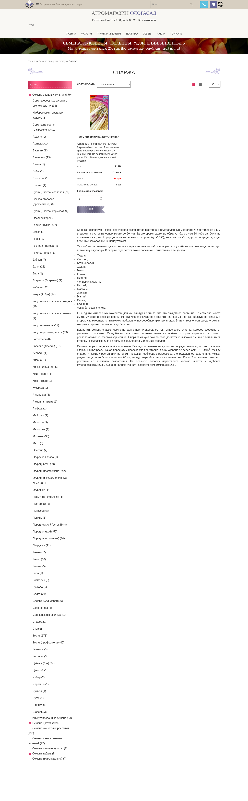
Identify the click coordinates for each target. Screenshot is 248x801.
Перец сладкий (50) (45, 531)
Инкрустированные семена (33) (52, 718)
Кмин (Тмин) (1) (42, 373)
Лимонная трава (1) (45, 401)
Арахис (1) (39, 136)
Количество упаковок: (90, 191)
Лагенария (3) (41, 394)
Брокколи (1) (41, 178)
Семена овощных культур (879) (52, 94)
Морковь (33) (41, 436)
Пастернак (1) (41, 503)
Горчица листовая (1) (46, 245)
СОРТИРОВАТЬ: (86, 84)
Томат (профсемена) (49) (48, 642)
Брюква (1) (39, 185)
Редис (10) (39, 559)
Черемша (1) (41, 684)
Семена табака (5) (44, 753)
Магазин (86, 34)
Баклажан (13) (42, 157)
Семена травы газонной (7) (49, 758)
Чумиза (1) (39, 691)
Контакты (176, 34)
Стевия (37, 628)
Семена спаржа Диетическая (99, 137)
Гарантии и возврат (109, 34)
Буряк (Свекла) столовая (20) (51, 192)
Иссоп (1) (38, 231)
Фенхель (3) (40, 649)
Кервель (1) (40, 353)
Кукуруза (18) (41, 387)
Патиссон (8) (41, 510)
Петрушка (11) (42, 545)
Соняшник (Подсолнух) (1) (49, 614)
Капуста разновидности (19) (50, 332)
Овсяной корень (43, 218)
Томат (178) (40, 635)
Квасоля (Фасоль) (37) (47, 346)
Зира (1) (38, 273)
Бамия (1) (39, 164)
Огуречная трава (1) (45, 457)
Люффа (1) (40, 408)
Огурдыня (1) (41, 489)
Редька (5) (39, 566)
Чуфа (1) (38, 698)
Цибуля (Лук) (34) (44, 663)
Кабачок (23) (41, 287)
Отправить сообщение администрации (61, 4)
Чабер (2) (39, 677)
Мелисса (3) (40, 422)
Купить (91, 209)
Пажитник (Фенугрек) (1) (48, 496)
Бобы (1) (38, 171)
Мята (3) (38, 443)
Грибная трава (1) (44, 252)
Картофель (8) (42, 339)
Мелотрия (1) (41, 429)
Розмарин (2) (41, 580)
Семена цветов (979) (45, 723)
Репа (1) (38, 573)
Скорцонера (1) (42, 607)
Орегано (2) (40, 450)
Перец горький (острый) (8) (50, 524)
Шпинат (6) (39, 705)
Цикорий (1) (40, 670)
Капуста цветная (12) (46, 325)
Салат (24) (39, 594)
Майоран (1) (40, 415)
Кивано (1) (39, 360)
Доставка (132, 34)
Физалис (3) (40, 656)
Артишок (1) (40, 143)
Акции (161, 34)
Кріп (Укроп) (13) (43, 380)
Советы (147, 34)
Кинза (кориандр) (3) (45, 366)
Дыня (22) (39, 266)
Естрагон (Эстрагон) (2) (47, 280)
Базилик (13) (41, 150)
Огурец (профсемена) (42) (49, 471)
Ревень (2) (39, 552)
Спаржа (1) (40, 621)
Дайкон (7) (39, 259)
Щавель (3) (40, 711)
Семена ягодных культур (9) (49, 748)
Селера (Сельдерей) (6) (48, 600)
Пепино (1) (39, 517)
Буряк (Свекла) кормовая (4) (50, 211)
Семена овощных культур (53, 61)
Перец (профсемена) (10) (49, 538)
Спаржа (73, 61)
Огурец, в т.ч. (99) (44, 464)
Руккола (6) (40, 587)
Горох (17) (39, 238)
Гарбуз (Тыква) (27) (45, 225)
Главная (71, 34)
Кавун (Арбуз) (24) (44, 294)
